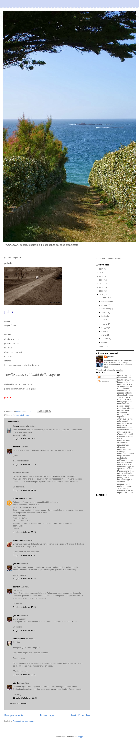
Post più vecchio (80, 715)
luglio (103, 316)
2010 (101, 295)
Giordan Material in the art (109, 259)
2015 (101, 276)
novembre (105, 301)
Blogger (80, 737)
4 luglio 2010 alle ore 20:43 (24, 532)
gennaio (105, 342)
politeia (104, 319)
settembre (105, 309)
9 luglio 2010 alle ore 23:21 (24, 675)
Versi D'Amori (19, 639)
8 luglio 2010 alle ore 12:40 (24, 607)
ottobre (104, 305)
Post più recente (13, 715)
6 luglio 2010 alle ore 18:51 (24, 555)
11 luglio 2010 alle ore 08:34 (25, 698)
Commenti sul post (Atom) (23, 721)
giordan (16, 447)
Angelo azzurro (20, 426)
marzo (104, 335)
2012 (101, 287)
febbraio (105, 338)
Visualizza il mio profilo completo (110, 370)
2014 (101, 280)
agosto (104, 312)
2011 (101, 291)
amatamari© (18, 540)
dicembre (105, 298)
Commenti (103, 381)
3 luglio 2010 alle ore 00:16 (24, 464)
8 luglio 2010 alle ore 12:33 (24, 579)
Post (101, 377)
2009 (101, 347)
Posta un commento (18, 703)
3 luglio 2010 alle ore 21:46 (24, 490)
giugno (104, 324)
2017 (101, 269)
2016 (101, 273)
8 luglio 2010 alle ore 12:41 (24, 630)
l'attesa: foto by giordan (22, 415)
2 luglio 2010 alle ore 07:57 (24, 438)
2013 (101, 284)
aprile (104, 331)
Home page (47, 715)
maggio (104, 327)
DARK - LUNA (19, 498)
